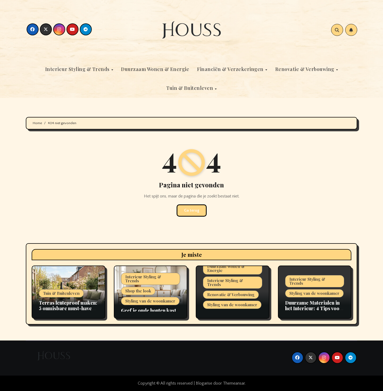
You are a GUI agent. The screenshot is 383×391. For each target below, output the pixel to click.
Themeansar (234, 383)
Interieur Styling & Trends (78, 69)
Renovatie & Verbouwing (305, 69)
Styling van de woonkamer (150, 301)
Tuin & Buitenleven (190, 88)
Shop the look (138, 290)
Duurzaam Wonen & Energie (155, 69)
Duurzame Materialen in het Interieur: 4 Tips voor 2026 (313, 308)
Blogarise (204, 383)
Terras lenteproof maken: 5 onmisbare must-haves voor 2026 (68, 308)
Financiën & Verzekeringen (231, 69)
